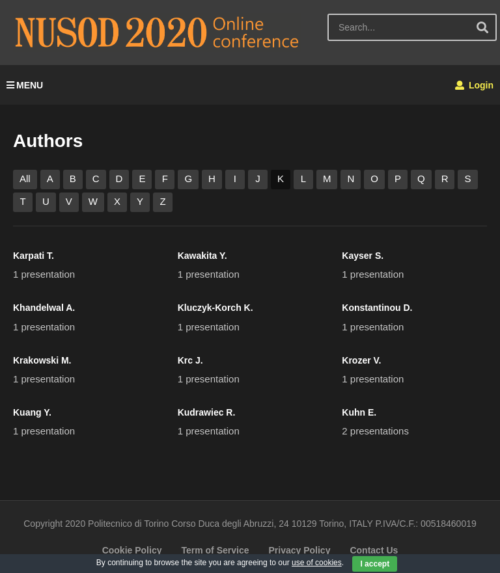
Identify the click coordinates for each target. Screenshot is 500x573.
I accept (374, 563)
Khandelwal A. (44, 307)
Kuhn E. (359, 412)
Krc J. (190, 360)
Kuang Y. (32, 412)
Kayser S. (362, 255)
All (25, 178)
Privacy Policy (299, 550)
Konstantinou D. (377, 307)
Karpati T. (33, 255)
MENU (25, 85)
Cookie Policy (132, 550)
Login (474, 85)
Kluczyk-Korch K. (215, 307)
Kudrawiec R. (207, 412)
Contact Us (374, 550)
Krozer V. (361, 360)
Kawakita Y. (202, 255)
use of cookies (317, 562)
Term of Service (215, 550)
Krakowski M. (42, 360)
